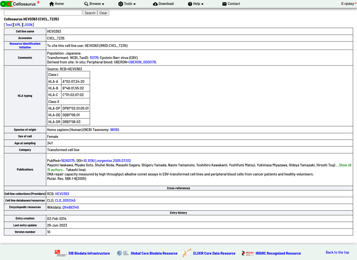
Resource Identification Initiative (25, 45)
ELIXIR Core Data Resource (214, 253)
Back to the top (337, 252)
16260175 (68, 160)
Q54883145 (70, 207)
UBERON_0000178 (142, 61)
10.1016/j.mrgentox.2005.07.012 (107, 160)
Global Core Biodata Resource (154, 253)
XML (18, 24)
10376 (94, 57)
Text (8, 24)
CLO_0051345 (65, 200)
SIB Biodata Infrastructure (89, 253)
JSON (28, 24)
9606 (114, 129)
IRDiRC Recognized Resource (278, 253)
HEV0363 (62, 193)
